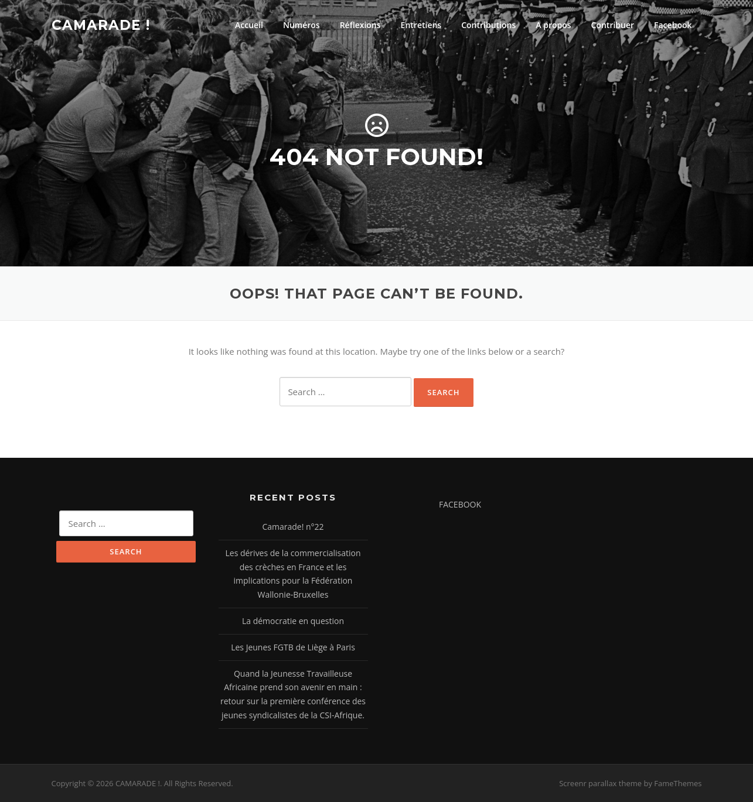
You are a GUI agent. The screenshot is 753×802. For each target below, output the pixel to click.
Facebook (672, 24)
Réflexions (360, 24)
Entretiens (421, 24)
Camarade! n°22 (292, 526)
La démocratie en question (293, 620)
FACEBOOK (460, 504)
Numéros (301, 24)
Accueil (249, 24)
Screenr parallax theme (600, 783)
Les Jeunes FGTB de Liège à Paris (293, 647)
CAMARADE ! (101, 24)
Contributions (488, 24)
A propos (553, 24)
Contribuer (613, 24)
